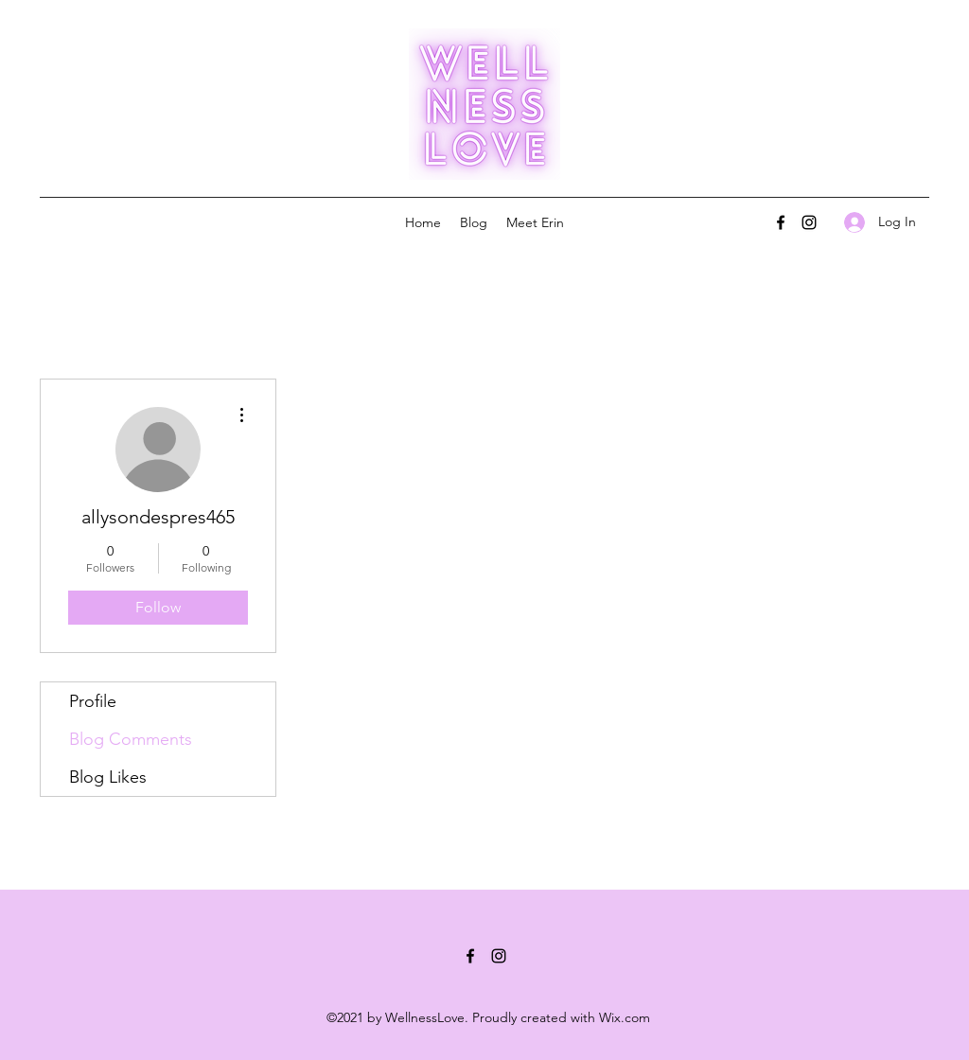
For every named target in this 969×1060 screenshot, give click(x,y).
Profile (92, 701)
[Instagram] (809, 222)
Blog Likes (108, 777)
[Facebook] (780, 222)
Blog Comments (130, 739)
